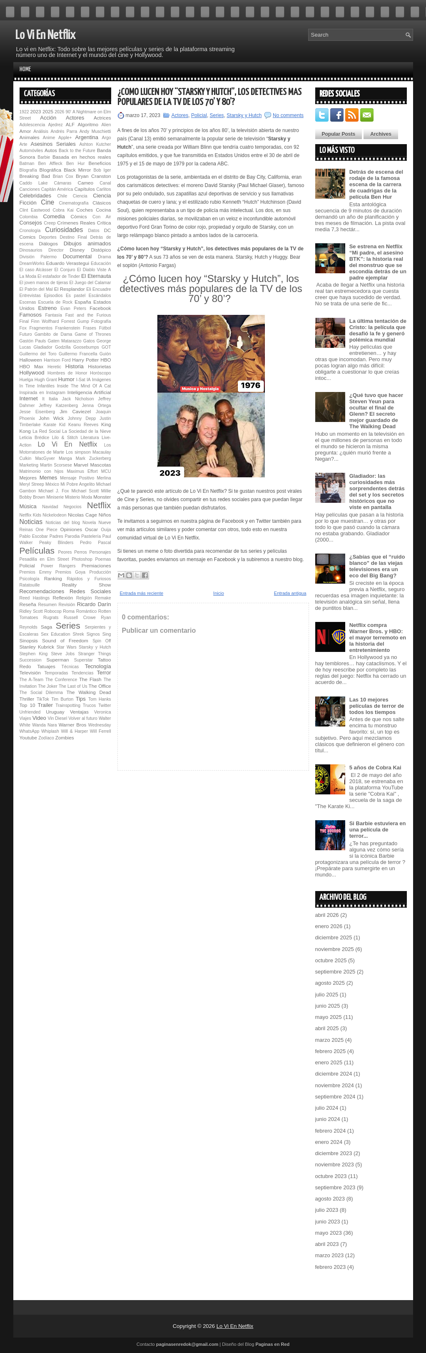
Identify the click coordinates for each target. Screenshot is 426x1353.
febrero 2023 (330, 1267)
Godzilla (63, 347)
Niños (105, 514)
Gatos (89, 341)
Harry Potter (85, 359)
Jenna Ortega (96, 405)
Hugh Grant (46, 379)
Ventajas (79, 711)
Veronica (102, 712)
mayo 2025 (328, 1017)
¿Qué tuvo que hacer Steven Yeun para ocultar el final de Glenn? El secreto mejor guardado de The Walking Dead (376, 410)
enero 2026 (329, 926)
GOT (106, 347)
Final (24, 321)
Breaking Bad (35, 176)
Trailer (45, 705)
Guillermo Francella (78, 354)
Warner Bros (72, 724)
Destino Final (73, 237)
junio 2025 (327, 1006)
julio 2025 (327, 994)
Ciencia (80, 196)
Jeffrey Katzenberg (58, 405)
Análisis (40, 131)
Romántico (86, 611)
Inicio (218, 593)
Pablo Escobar (34, 536)
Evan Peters (73, 308)
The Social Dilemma (41, 692)
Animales (30, 137)
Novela (89, 522)
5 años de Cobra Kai (375, 767)
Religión (84, 598)
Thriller (27, 698)
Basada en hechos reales (81, 157)
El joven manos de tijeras (44, 282)
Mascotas (100, 464)
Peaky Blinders (56, 542)
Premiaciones (96, 565)
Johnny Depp (82, 418)
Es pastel (75, 295)
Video (39, 718)
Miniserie (55, 497)
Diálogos (48, 243)
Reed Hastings (35, 598)
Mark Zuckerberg (93, 458)
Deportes (48, 237)
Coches (84, 209)
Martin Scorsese (56, 465)
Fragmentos (40, 328)
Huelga (26, 379)
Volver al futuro (82, 718)
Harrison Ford (57, 360)
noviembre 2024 (334, 1085)
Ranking (53, 578)
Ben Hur (75, 163)
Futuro (26, 334)
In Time (27, 386)
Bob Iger (102, 170)
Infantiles (46, 386)
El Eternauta (96, 276)
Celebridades (36, 195)
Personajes (100, 552)
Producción (100, 572)
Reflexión (62, 597)
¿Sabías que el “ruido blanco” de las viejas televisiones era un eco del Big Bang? (377, 566)
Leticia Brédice (35, 437)
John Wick (51, 418)
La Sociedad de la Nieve (86, 431)
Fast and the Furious (88, 315)
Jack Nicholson (78, 399)
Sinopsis (29, 640)
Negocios (72, 506)
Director (55, 250)
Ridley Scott (31, 611)
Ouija (106, 529)
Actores (75, 118)
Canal (105, 183)
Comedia (54, 216)
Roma (69, 611)
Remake (103, 598)
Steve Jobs (63, 654)
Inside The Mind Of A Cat (84, 386)
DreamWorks (32, 263)
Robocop (53, 611)
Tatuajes (46, 666)
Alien (106, 124)
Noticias (31, 521)
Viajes (25, 718)
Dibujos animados (87, 243)
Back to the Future (77, 150)
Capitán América (57, 189)
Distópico (101, 249)
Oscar (91, 529)
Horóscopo (100, 373)
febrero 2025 (330, 1051)
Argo (106, 137)
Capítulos (84, 189)
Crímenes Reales (76, 222)
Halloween (31, 359)
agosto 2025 (330, 983)
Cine (47, 202)
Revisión (66, 604)
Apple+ (65, 137)
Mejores (28, 477)
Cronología (30, 230)
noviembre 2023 (334, 1164)
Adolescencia (32, 124)
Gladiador (43, 347)
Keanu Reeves (83, 424)
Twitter (104, 705)
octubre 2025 (331, 960)
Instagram (55, 392)
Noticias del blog (62, 522)
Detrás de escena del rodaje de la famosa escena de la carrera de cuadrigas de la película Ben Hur (376, 184)
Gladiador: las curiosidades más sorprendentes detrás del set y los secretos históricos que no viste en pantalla (377, 491)
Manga (65, 458)
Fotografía (101, 321)
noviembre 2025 (334, 949)
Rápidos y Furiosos (89, 579)
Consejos (31, 223)
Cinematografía (73, 203)
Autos (51, 150)
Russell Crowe (80, 617)
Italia (53, 399)
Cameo (85, 182)
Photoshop (82, 559)
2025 (47, 111)
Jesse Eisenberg (37, 411)
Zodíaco (46, 738)
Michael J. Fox (53, 491)
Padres (56, 536)
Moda (86, 497)
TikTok (43, 699)
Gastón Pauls (33, 341)
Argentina (86, 137)
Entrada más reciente (142, 593)
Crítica (104, 222)
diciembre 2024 (333, 1074)
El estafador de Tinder (58, 276)
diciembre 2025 (333, 937)
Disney (77, 249)
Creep (49, 223)
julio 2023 (327, 1210)
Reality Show (86, 584)
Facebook (100, 308)
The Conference (61, 679)
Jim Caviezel (75, 411)
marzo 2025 (329, 1040)
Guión (105, 354)
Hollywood (32, 372)
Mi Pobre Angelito (77, 484)
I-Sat (80, 379)
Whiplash (50, 731)
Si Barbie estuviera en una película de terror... (377, 829)
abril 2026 (327, 915)
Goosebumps (86, 347)
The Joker (47, 686)
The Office (100, 686)
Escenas (28, 302)
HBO (105, 359)
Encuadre (101, 289)
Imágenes (101, 379)
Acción (48, 118)
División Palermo (38, 257)
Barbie (43, 157)
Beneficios (100, 163)
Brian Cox (63, 176)
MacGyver (45, 458)
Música (28, 506)
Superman (58, 659)
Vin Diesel (57, 718)
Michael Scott (84, 491)
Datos (94, 230)
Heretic (54, 366)
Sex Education (55, 634)
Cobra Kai (62, 210)
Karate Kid (54, 424)
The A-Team (32, 679)
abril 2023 (327, 1244)
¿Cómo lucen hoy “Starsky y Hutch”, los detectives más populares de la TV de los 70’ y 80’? (209, 97)
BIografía (28, 170)
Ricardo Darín (94, 604)
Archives (380, 134)
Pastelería (91, 536)
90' (68, 112)
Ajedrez (55, 124)
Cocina (103, 209)
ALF (70, 124)
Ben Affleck (50, 163)
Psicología (30, 579)
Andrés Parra (63, 131)
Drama (104, 257)
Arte (23, 144)
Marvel (81, 464)
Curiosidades (64, 229)
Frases (89, 328)
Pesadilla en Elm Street (44, 559)
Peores (65, 552)
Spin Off (101, 641)
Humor (66, 379)
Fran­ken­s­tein (67, 328)
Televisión (30, 672)
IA (89, 379)
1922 (24, 112)
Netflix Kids (30, 515)
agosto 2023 (330, 1199)
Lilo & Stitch (65, 437)
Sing (106, 634)
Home (25, 69)
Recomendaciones (42, 591)
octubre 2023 (331, 1176)
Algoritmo (88, 124)
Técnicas (70, 666)
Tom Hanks (99, 699)
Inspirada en (32, 392)
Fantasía (53, 315)
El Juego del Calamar (90, 282)
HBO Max (32, 366)
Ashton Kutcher (95, 144)
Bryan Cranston (93, 176)
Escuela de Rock (55, 302)
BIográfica (50, 169)
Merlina (104, 478)
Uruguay (55, 711)
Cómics (79, 216)
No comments (288, 115)
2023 (35, 111)
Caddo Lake (34, 183)
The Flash (90, 679)
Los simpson (78, 452)
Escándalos (100, 295)
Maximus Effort (82, 471)
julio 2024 (327, 1108)
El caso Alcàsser (36, 269)
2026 (59, 112)
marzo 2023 (329, 1255)
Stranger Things (94, 654)
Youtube (28, 737)
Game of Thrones (93, 334)
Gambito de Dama (53, 334)
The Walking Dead (88, 692)
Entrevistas (30, 295)
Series (68, 625)
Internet (29, 398)
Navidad (50, 506)
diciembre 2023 (333, 1153)
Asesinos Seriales (52, 144)
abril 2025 (327, 1028)
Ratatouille (30, 585)
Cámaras (62, 183)
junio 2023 (327, 1221)
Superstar (83, 660)
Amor (25, 131)
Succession (31, 660)
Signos (93, 634)
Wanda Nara (44, 725)
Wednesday (99, 725)
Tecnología (98, 666)
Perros (80, 552)
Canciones (30, 189)
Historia (74, 366)
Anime (49, 137)
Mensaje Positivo (77, 478)
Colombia (29, 217)
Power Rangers (58, 566)
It (43, 399)
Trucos (89, 705)
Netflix (99, 505)
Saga (46, 626)
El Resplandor (69, 289)
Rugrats (50, 617)
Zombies (64, 737)
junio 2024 (327, 1119)
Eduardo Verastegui (67, 263)
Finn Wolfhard (45, 321)
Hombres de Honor (67, 373)
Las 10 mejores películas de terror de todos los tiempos (376, 705)
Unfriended (30, 712)
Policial (27, 565)
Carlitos (103, 189)
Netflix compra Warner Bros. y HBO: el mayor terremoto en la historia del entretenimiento (377, 637)
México (52, 484)
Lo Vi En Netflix (45, 35)
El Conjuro (64, 269)
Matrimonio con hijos (42, 471)
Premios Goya (70, 572)
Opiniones (71, 529)
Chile (62, 196)
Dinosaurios (31, 250)
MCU (106, 471)
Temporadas (56, 673)
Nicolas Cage (82, 514)
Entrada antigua (290, 593)
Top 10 (27, 705)
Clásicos (101, 202)
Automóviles (31, 150)
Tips (81, 699)
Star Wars (67, 647)
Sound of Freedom (65, 640)
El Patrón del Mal (36, 289)
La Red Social (46, 431)
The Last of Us (73, 686)
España (83, 302)
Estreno (47, 308)
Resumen (47, 604)
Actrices (102, 117)
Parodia (72, 536)
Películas (37, 550)
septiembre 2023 (335, 1187)
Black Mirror (77, 169)
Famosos (31, 315)
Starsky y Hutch (95, 647)
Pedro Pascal (95, 542)
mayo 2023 (328, 1233)
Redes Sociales (90, 591)
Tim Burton (62, 699)
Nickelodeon (54, 515)
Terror (104, 672)
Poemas (103, 559)
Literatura (90, 437)
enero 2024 (329, 1142)
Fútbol (105, 328)
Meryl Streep (32, 484)
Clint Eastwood (35, 210)
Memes (48, 477)
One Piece (46, 529)
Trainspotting (67, 705)
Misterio (72, 497)
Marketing (29, 465)
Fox (23, 328)
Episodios (53, 295)
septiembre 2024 (335, 1096)
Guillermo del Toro (38, 354)
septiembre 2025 (335, 972)
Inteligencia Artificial (89, 392)
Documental (77, 256)
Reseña (28, 604)
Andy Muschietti (95, 131)
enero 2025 (329, 1062)
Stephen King (34, 654)
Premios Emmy (36, 572)
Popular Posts (339, 134)
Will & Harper (74, 731)
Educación (101, 263)
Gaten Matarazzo (65, 341)
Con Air (101, 217)
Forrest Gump (75, 321)
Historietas (99, 366)
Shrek (78, 634)
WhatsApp (30, 731)
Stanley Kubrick (37, 646)
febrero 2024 (330, 1131)
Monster (102, 496)
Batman (27, 163)
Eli (88, 289)
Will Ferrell (100, 731)
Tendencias (83, 673)
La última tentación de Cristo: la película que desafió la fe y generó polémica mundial (377, 330)
